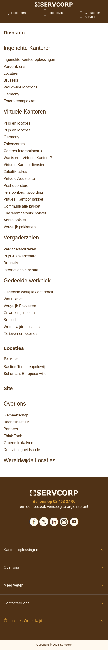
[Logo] (54, 4)
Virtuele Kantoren (25, 112)
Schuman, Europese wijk (25, 374)
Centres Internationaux (23, 151)
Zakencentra (14, 144)
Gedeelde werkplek (27, 280)
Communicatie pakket (22, 206)
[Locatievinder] (48, 12)
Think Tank (13, 436)
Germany (11, 94)
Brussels (11, 80)
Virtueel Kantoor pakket (23, 199)
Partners (11, 429)
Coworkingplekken (19, 313)
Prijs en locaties (17, 123)
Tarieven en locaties (20, 334)
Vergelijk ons (14, 66)
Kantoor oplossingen (54, 551)
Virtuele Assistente (19, 179)
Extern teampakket (19, 101)
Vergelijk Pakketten (20, 306)
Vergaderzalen (21, 237)
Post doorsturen (17, 185)
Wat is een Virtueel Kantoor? (28, 158)
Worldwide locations (20, 87)
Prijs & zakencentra (20, 256)
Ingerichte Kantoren (27, 48)
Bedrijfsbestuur (16, 422)
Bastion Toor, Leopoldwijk (25, 367)
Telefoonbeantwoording (23, 192)
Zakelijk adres (15, 172)
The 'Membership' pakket (25, 213)
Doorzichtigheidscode (22, 450)
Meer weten (54, 586)
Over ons (15, 403)
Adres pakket (15, 220)
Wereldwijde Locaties (22, 327)
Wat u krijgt (13, 299)
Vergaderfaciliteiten (20, 249)
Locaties (11, 73)
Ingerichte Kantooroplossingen (29, 59)
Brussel (10, 320)
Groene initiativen (18, 443)
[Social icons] (33, 521)
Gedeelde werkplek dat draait (28, 292)
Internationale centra (21, 270)
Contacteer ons (54, 604)
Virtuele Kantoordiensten (24, 165)
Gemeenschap (16, 415)
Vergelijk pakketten (20, 227)
